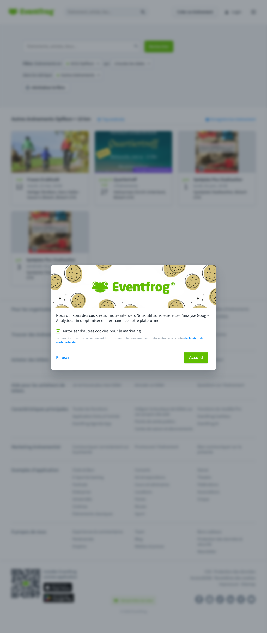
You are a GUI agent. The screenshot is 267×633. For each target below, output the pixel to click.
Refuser (63, 357)
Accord (196, 357)
